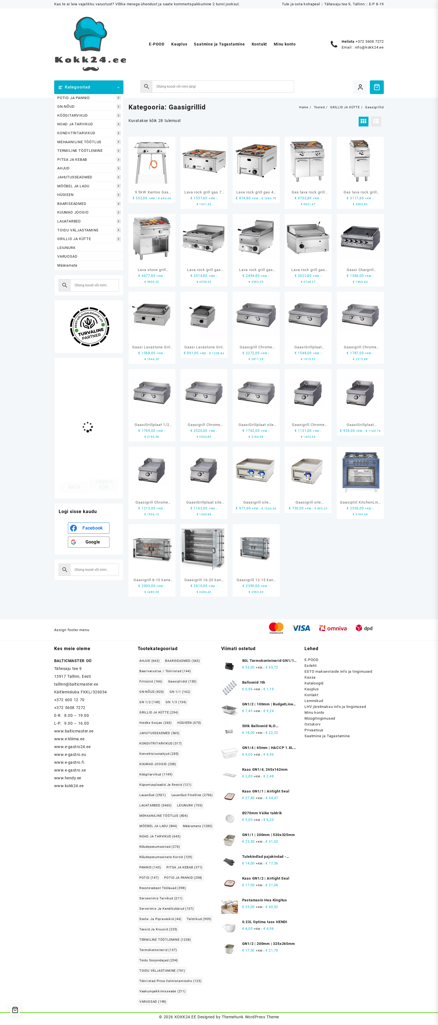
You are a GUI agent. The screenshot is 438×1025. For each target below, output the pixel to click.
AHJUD (89, 168)
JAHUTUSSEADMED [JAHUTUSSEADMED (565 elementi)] (159, 733)
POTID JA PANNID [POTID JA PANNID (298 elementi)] (183, 878)
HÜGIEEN (89, 195)
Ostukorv (312, 724)
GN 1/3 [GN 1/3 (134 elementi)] (176, 702)
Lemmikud (313, 701)
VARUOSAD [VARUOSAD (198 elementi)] (152, 1002)
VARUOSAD (67, 256)
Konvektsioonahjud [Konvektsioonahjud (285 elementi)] (159, 754)
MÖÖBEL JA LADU (89, 186)
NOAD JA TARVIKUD (89, 124)
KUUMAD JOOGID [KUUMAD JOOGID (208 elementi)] (157, 764)
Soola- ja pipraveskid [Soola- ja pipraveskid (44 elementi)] (160, 919)
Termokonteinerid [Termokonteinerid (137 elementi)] (158, 950)
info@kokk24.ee (369, 47)
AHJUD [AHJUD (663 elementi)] (149, 661)
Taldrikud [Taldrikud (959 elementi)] (199, 919)
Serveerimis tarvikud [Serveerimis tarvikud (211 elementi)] (161, 898)
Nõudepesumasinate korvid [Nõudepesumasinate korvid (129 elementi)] (165, 857)
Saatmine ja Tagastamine (327, 736)
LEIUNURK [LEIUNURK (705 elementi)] (190, 805)
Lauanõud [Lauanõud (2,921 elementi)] (152, 795)
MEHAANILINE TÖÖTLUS (89, 142)
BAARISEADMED (89, 203)
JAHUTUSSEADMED (89, 177)
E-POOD (311, 660)
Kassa (310, 677)
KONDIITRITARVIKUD (89, 133)
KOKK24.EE (185, 1017)
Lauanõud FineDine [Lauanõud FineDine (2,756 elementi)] (192, 795)
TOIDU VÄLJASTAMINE (89, 230)
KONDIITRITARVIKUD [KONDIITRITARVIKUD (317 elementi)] (160, 743)
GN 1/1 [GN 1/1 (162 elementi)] (180, 692)
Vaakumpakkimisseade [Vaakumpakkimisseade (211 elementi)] (162, 991)
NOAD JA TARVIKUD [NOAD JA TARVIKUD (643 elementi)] (160, 836)
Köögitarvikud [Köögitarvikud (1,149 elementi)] (156, 774)
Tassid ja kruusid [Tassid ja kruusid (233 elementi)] (158, 929)
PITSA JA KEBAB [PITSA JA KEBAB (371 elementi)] (184, 867)
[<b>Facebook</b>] (89, 528)
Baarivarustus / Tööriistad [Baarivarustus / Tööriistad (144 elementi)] (165, 671)
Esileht (310, 666)
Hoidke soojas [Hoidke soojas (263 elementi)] (155, 723)
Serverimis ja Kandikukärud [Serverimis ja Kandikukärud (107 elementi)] (166, 909)
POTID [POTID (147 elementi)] (149, 878)
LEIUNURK (66, 248)
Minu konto (314, 712)
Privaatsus (313, 730)
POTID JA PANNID (89, 97)
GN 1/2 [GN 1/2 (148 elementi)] (149, 702)
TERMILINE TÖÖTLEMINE (89, 151)
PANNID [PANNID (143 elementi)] (150, 867)
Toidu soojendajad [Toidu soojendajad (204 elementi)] (158, 960)
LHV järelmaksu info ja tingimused (335, 707)
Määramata (67, 265)
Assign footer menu (71, 630)
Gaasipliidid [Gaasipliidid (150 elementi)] (182, 681)
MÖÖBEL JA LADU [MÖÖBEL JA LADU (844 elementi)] (158, 826)
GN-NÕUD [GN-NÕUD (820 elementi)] (151, 692)
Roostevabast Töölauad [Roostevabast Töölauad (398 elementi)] (162, 888)
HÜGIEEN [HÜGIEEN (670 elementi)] (189, 723)
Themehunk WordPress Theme (250, 1017)
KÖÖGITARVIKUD (89, 115)
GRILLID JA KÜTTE (89, 239)
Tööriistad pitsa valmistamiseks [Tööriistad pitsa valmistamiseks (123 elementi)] (170, 981)
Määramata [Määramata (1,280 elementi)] (198, 826)
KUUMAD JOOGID (89, 212)
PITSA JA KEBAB (89, 159)
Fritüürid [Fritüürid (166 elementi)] (151, 681)
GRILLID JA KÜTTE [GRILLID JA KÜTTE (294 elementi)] (158, 712)
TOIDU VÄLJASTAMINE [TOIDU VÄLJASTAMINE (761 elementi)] (162, 971)
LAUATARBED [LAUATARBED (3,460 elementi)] (155, 805)
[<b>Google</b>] (89, 542)
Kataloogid (313, 683)
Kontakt (311, 695)
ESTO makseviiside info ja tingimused (338, 671)
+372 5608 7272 (370, 41)
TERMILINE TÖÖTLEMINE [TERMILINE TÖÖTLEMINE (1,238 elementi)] (165, 940)
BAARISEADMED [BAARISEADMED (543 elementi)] (182, 661)
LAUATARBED (89, 221)
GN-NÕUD (89, 106)
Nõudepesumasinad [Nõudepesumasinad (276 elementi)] (159, 847)
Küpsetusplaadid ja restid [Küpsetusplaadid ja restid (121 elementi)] (165, 785)
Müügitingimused (319, 718)
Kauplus (311, 689)
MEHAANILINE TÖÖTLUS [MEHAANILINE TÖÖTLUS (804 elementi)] (163, 816)
